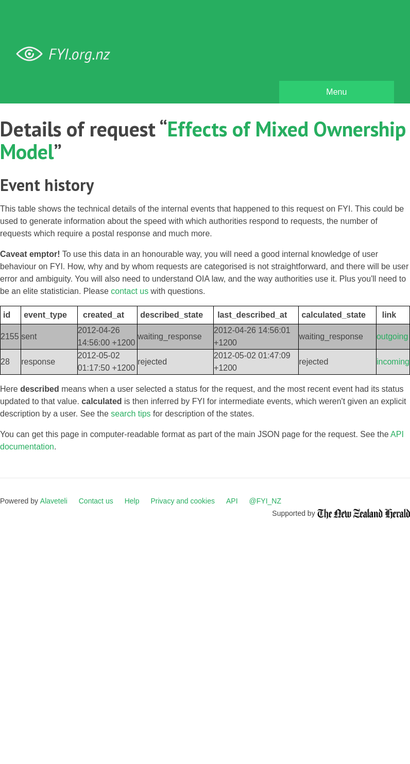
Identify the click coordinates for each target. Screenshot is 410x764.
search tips (130, 413)
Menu (336, 92)
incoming (393, 361)
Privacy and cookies (182, 501)
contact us (129, 291)
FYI (66, 54)
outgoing (392, 336)
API (232, 501)
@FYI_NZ (265, 501)
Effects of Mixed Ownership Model (203, 140)
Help (132, 501)
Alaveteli (53, 501)
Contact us (96, 501)
